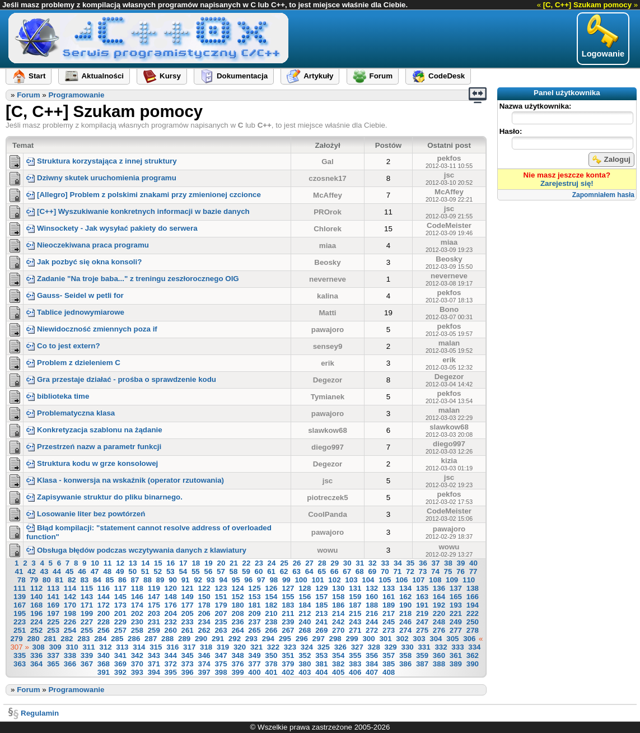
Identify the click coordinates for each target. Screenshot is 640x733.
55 (195, 571)
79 (34, 580)
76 (460, 571)
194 (472, 605)
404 (321, 672)
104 (368, 580)
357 (388, 655)
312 (105, 647)
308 (38, 647)
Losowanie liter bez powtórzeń (85, 514)
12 (120, 563)
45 (70, 571)
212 (304, 613)
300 (368, 638)
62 (284, 571)
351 (288, 655)
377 (254, 664)
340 (103, 655)
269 (321, 630)
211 (288, 613)
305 (452, 638)
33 (385, 563)
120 (171, 588)
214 (338, 613)
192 (439, 605)
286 (134, 638)
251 (19, 630)
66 (334, 571)
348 (237, 655)
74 (435, 571)
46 (82, 571)
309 (55, 647)
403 (304, 672)
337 (53, 655)
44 (57, 571)
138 (472, 588)
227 (87, 622)
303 (419, 638)
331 (424, 647)
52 (157, 571)
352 (304, 655)
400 (254, 672)
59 (246, 571)
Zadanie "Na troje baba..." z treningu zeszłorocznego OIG (132, 278)
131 (355, 588)
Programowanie (76, 95)
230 (137, 622)
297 (318, 638)
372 (171, 664)
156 (304, 596)
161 (388, 596)
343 (154, 655)
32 (372, 563)
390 (472, 664)
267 (288, 630)
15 (158, 563)
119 (154, 588)
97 (261, 580)
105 (385, 580)
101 (317, 580)
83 (84, 580)
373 (187, 664)
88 (147, 580)
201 (120, 613)
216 (372, 613)
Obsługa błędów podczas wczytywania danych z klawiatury (136, 550)
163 (422, 596)
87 (135, 580)
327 (357, 647)
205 (187, 613)
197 (53, 613)
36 (423, 563)
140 (36, 596)
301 (385, 638)
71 (397, 571)
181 (254, 605)
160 (372, 596)
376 (237, 664)
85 (109, 580)
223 (19, 622)
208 (237, 613)
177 (187, 605)
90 (173, 580)
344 (171, 655)
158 (338, 596)
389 (456, 664)
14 (145, 563)
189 (388, 605)
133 (388, 588)
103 (351, 580)
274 (405, 630)
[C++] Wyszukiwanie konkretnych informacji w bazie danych (138, 211)
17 (183, 563)
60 (259, 571)
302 (402, 638)
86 (122, 580)
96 (248, 580)
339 (87, 655)
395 (171, 672)
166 (472, 596)
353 (321, 655)
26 (297, 563)
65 (321, 571)
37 (436, 563)
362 (472, 655)
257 (120, 630)
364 (36, 664)
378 (271, 664)
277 (456, 630)
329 (391, 647)
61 (271, 571)
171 (87, 605)
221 (456, 613)
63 (296, 571)
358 (405, 655)
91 (185, 580)
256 (103, 630)
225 (53, 622)
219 (422, 613)
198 (70, 613)
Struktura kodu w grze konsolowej (92, 463)
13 (133, 563)
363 (19, 664)
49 (120, 571)
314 (139, 647)
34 (398, 563)
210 (271, 613)
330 (407, 647)
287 (150, 638)
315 (156, 647)
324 (307, 647)
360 (439, 655)
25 (284, 563)
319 (223, 647)
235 (220, 622)
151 (220, 596)
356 (372, 655)
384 (372, 664)
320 (239, 647)
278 (472, 630)
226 (70, 622)
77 (473, 571)
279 (16, 638)
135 (422, 588)
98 (273, 580)
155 (288, 596)
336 (36, 655)
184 (304, 605)
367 (87, 664)
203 (154, 613)
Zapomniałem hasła (603, 195)
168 (36, 605)
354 (338, 655)
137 (456, 588)
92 (198, 580)
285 (117, 638)
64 (309, 571)
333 (457, 647)
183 (288, 605)
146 (137, 596)
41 (19, 571)
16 (170, 563)
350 (271, 655)
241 (321, 622)
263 (220, 630)
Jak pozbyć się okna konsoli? (84, 262)
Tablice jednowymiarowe (75, 312)
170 (70, 605)
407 (372, 672)
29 (334, 563)
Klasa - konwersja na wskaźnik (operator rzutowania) (125, 480)
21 (234, 563)
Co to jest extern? (63, 346)
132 (372, 588)
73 (423, 571)
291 (218, 638)
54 (183, 571)
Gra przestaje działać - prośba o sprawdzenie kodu (121, 379)
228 (103, 622)
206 (204, 613)
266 (271, 630)
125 (254, 588)
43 (44, 571)
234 (204, 622)
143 (87, 596)
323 (290, 647)
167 (19, 605)
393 (137, 672)
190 (405, 605)
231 (154, 622)
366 (70, 664)
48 (107, 571)
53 (170, 571)
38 (448, 563)
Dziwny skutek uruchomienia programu (101, 178)
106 (401, 580)
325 (323, 647)
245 (388, 622)
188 (372, 605)
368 (103, 664)
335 (19, 655)
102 (334, 580)
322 (273, 647)
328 (374, 647)
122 (204, 588)
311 (88, 647)
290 (201, 638)
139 (19, 596)
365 (53, 664)
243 (355, 622)
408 (388, 672)
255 (87, 630)
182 (271, 605)
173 (120, 605)
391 (103, 672)
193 (456, 605)
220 (439, 613)
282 (66, 638)
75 (448, 571)
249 (456, 622)
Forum (28, 95)
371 (154, 664)
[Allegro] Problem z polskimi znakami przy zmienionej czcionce (143, 194)
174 (137, 605)
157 (321, 596)
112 (36, 588)
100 (301, 580)
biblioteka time (57, 396)
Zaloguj (611, 159)
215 (355, 613)
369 (120, 664)
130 (338, 588)
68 (360, 571)
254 (70, 630)
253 (53, 630)
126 (271, 588)
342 (137, 655)
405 (338, 672)
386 (405, 664)
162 (405, 596)
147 (154, 596)
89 (160, 580)
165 (456, 596)
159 (355, 596)
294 (268, 638)
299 (352, 638)
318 (206, 647)
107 (418, 580)
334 (474, 647)
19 (208, 563)
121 (187, 588)
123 (220, 588)
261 (187, 630)
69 (372, 571)
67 (347, 571)
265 (254, 630)
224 (36, 622)
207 (220, 613)
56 (208, 571)
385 (388, 664)
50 (132, 571)
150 (204, 596)
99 (286, 580)
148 (171, 596)
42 (31, 571)
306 (469, 638)
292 (234, 638)
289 (184, 638)
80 (47, 580)
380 (304, 664)
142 (70, 596)
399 (237, 672)
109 (452, 580)
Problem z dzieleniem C (73, 362)
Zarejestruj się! (567, 183)
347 (220, 655)
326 (340, 647)
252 (36, 630)
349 (254, 655)
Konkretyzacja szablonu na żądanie (94, 430)
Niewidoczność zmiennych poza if (91, 329)
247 (422, 622)
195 (19, 613)
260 (171, 630)
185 (321, 605)
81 (59, 580)
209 (254, 613)
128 (304, 588)
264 (237, 630)
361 (456, 655)
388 (439, 664)
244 (372, 622)
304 (435, 638)
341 (120, 655)
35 (410, 563)
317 (189, 647)
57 (221, 571)
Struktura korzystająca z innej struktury (101, 161)
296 (302, 638)
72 (410, 571)
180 (237, 605)
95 (236, 580)
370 (137, 664)
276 (439, 630)
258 (137, 630)
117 (120, 588)
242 (338, 622)
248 (439, 622)
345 (187, 655)
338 (70, 655)
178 (204, 605)
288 (167, 638)
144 (103, 596)
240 (304, 622)
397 (204, 672)
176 (171, 605)
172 (103, 605)
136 (439, 588)
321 (256, 647)
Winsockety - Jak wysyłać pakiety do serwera (112, 228)
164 (439, 596)
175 (154, 605)
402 (288, 672)
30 (347, 563)
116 (103, 588)
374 (204, 664)
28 (322, 563)
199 (87, 613)
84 (97, 580)
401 (271, 672)
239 (288, 622)
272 (372, 630)
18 (195, 563)
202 (137, 613)
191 (422, 605)
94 (223, 580)
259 (154, 630)
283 (83, 638)
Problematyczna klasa (70, 413)
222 (472, 613)
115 (87, 588)
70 (385, 571)
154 (271, 596)
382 (338, 664)
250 (472, 622)
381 (321, 664)
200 (103, 613)
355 (355, 655)
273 (388, 630)
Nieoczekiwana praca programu (87, 245)
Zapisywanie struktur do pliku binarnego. (104, 497)
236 (237, 622)
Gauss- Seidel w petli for (75, 295)
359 (422, 655)
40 (473, 563)
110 (469, 580)
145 (120, 596)
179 (220, 605)
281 (50, 638)
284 (100, 638)
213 (321, 613)
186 (338, 605)
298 (335, 638)
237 (254, 622)
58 (234, 571)
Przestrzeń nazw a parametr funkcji (93, 446)
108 (435, 580)
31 (360, 563)
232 (171, 622)
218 (405, 613)
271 (355, 630)
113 (53, 588)
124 (237, 588)
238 (271, 622)
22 (246, 563)
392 (120, 672)
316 (172, 647)
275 (422, 630)
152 (237, 596)
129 (321, 588)
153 (254, 596)
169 (53, 605)
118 (137, 588)
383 (355, 664)
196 (36, 613)
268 (304, 630)
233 (187, 622)
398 (220, 672)
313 (122, 647)
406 (355, 672)
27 (309, 563)
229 (120, 622)
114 (70, 588)
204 (171, 613)
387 (422, 664)
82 (72, 580)
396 (187, 672)
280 (33, 638)
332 (441, 647)
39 (461, 563)
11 (108, 563)
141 (53, 596)
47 (95, 571)
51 (145, 571)
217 (388, 613)
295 (285, 638)
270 (338, 630)
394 (154, 672)
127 (288, 588)
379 (288, 664)
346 (204, 655)
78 (21, 580)
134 (405, 588)
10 (95, 563)
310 (72, 647)
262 (204, 630)
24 (272, 563)
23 (259, 563)
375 (220, 664)
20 (221, 563)
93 (211, 580)
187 (355, 605)
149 (187, 596)
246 (405, 622)
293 (251, 638)
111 (19, 588)
